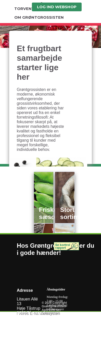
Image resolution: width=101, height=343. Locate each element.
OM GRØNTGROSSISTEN (39, 17)
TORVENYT (25, 8)
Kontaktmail (27, 340)
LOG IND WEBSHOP (57, 7)
